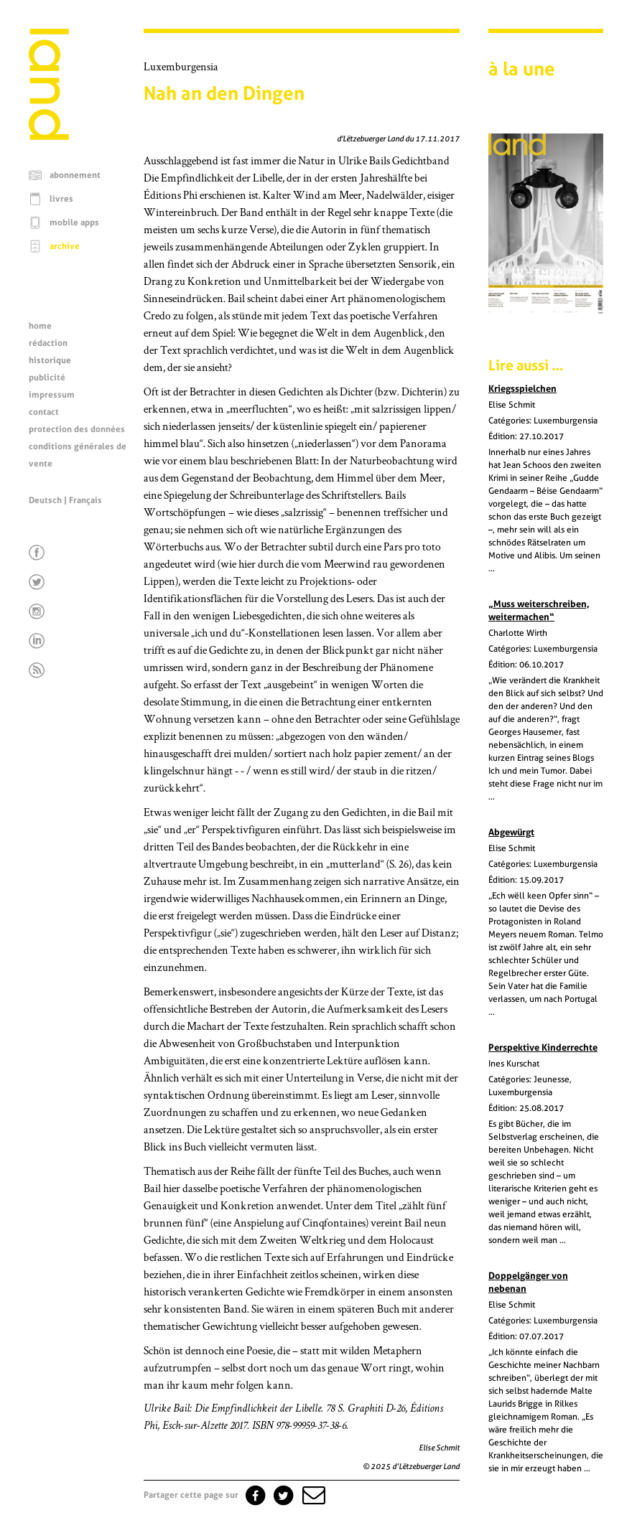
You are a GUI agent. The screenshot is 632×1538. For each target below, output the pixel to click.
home (40, 326)
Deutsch (45, 500)
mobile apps (74, 222)
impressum (52, 395)
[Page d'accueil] (49, 136)
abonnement (75, 175)
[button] (312, 1495)
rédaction (48, 343)
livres (61, 199)
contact (44, 412)
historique (50, 360)
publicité (47, 377)
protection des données (77, 429)
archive (65, 246)
